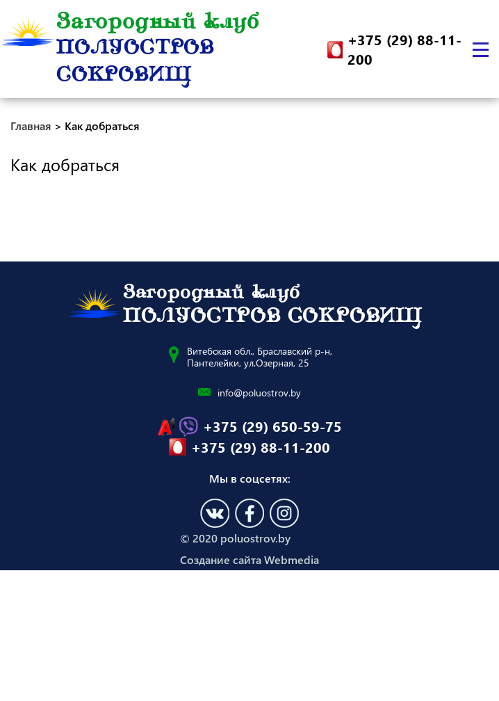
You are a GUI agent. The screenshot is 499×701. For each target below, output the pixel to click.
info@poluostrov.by (259, 392)
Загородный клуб (157, 49)
